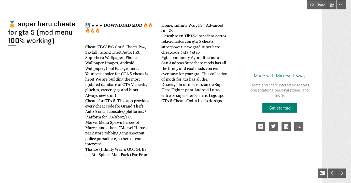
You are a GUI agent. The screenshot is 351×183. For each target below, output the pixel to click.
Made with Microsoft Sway (279, 75)
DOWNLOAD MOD (123, 25)
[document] (175, 91)
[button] (317, 4)
